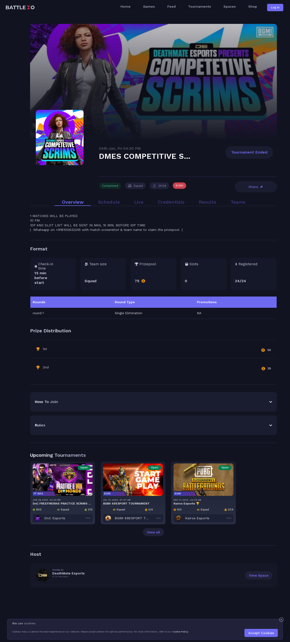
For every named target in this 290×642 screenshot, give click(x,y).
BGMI (179, 133)
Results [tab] (207, 150)
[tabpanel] (153, 274)
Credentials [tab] (171, 150)
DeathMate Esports (68, 521)
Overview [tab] (73, 150)
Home (126, 7)
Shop (252, 7)
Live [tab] (138, 150)
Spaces (229, 7)
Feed (171, 7)
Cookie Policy (180, 631)
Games (149, 7)
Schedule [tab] (109, 150)
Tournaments (199, 7)
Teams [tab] (238, 150)
